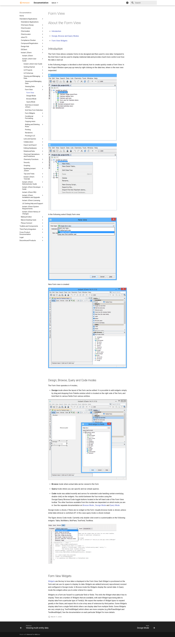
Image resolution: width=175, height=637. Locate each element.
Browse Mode (88, 505)
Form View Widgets (59, 41)
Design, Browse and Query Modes (65, 36)
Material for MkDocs (33, 634)
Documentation (25, 13)
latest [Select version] (54, 3)
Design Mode (100, 505)
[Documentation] (25, 2)
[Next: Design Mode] (145, 627)
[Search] (143, 3)
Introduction (56, 31)
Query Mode (115, 505)
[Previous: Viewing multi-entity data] (34, 627)
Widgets (51, 581)
